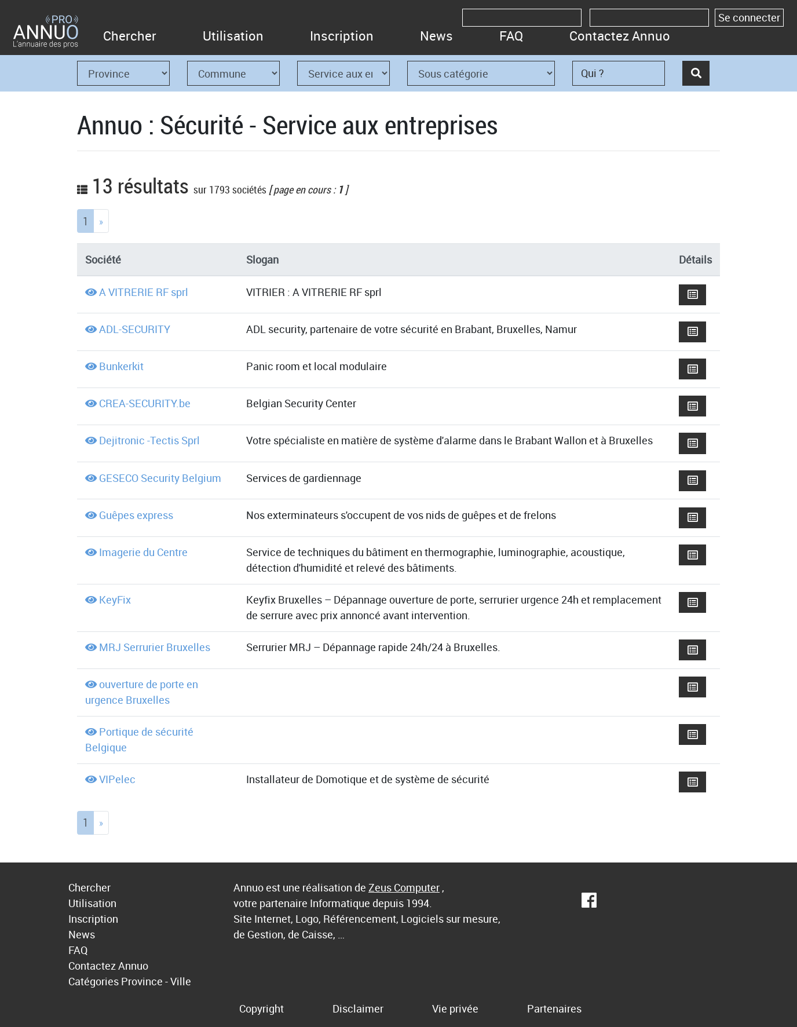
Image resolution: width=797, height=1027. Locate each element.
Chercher (129, 35)
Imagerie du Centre (143, 552)
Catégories (93, 981)
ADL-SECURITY (134, 329)
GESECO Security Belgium (160, 478)
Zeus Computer (404, 887)
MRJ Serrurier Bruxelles (154, 647)
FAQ (511, 35)
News (436, 35)
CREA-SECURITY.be (145, 403)
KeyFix (115, 599)
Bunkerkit (121, 366)
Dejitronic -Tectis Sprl (149, 440)
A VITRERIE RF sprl (143, 292)
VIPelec (117, 779)
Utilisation (233, 35)
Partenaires (554, 1008)
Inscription (342, 35)
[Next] (101, 221)
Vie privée (455, 1008)
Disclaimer (357, 1008)
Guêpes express (136, 515)
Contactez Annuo (619, 35)
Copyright (261, 1008)
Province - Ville (156, 981)
